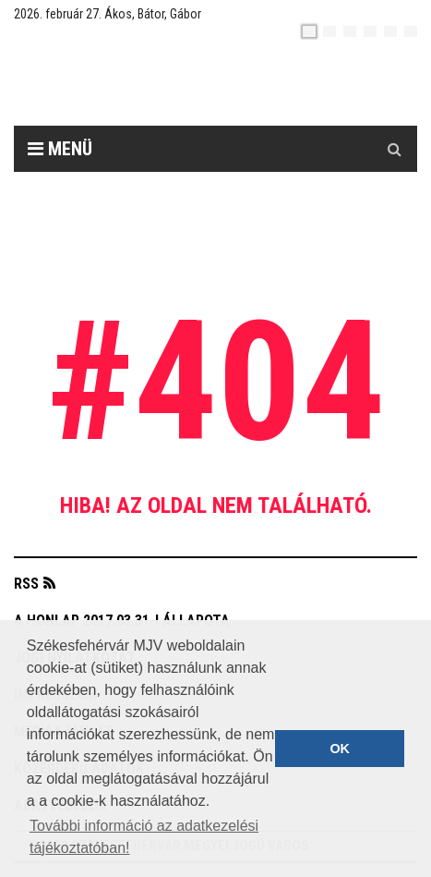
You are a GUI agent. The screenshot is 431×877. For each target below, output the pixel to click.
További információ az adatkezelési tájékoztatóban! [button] (144, 837)
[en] (329, 31)
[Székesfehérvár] (184, 83)
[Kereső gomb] (394, 149)
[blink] (410, 31)
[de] (370, 31)
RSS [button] (26, 583)
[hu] (309, 31)
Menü (60, 149)
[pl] (349, 31)
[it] (390, 31)
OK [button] (339, 748)
